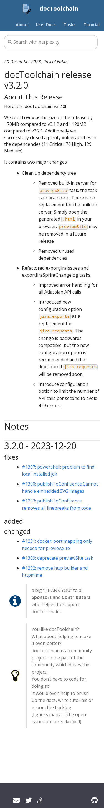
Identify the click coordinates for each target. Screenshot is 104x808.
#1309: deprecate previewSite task (57, 558)
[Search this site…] (51, 42)
